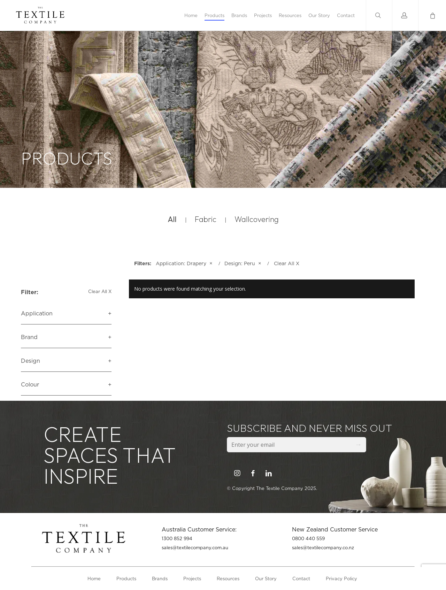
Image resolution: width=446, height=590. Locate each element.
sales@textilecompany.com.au (195, 547)
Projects (192, 578)
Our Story (266, 578)
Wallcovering (256, 219)
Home (94, 578)
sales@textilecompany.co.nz (323, 547)
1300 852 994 (177, 538)
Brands (160, 578)
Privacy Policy (341, 578)
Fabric (205, 219)
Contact (301, 578)
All (172, 219)
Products (126, 578)
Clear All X (100, 291)
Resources (228, 578)
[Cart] (432, 15)
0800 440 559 (308, 538)
